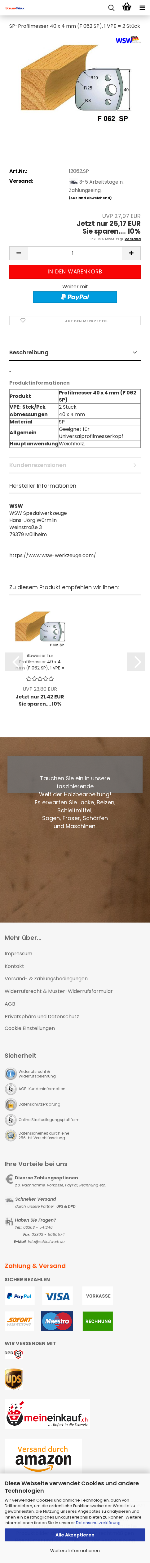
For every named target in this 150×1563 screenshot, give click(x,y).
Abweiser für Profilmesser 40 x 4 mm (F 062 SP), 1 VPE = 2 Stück (39, 661)
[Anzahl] (75, 253)
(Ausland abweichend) (90, 197)
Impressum (18, 953)
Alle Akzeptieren (75, 1535)
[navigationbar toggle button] (142, 8)
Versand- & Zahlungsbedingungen (46, 978)
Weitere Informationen (75, 1551)
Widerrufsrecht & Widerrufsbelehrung (37, 1074)
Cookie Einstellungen (30, 1028)
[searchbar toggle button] (111, 8)
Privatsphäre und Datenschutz (42, 1016)
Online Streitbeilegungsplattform (49, 1119)
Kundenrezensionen (37, 465)
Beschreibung (29, 352)
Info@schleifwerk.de (46, 1241)
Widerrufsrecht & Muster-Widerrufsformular (59, 991)
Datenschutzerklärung (98, 1523)
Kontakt (14, 966)
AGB (10, 1003)
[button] (18, 253)
